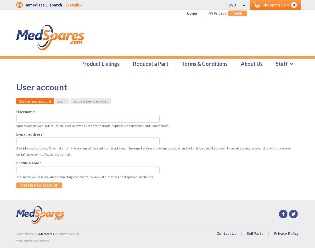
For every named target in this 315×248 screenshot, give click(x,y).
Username (26, 111)
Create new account (35, 101)
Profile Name (28, 162)
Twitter (293, 214)
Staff (282, 64)
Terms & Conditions (204, 64)
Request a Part (150, 64)
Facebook (283, 214)
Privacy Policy (286, 233)
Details (73, 4)
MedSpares (46, 234)
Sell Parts (255, 233)
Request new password (90, 101)
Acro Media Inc (41, 240)
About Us (252, 64)
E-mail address (30, 134)
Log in (62, 101)
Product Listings (100, 64)
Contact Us (226, 233)
